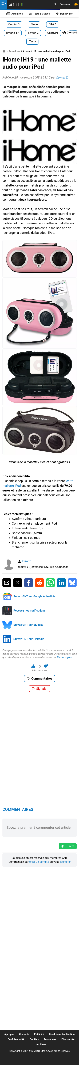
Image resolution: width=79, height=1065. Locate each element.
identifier (65, 861)
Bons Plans (64, 13)
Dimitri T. (28, 561)
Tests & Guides (39, 13)
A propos (9, 1034)
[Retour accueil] (16, 4)
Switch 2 (33, 33)
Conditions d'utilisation (62, 1034)
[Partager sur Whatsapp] (50, 582)
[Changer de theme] (76, 4)
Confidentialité (16, 1039)
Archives (41, 1044)
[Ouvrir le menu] (3, 4)
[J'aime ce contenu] (33, 666)
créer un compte (39, 861)
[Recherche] (55, 4)
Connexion (65, 4)
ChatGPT (52, 33)
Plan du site (67, 1039)
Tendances (50, 1039)
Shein (34, 24)
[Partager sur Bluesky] (72, 582)
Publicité (39, 1034)
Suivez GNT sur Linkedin (28, 639)
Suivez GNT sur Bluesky (28, 624)
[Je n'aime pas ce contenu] (46, 666)
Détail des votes (39, 670)
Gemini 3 (13, 24)
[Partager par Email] (6, 582)
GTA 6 (52, 24)
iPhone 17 (12, 33)
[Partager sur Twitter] (17, 582)
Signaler (39, 688)
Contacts (24, 1034)
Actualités (14, 13)
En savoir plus (64, 657)
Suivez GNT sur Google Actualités (34, 596)
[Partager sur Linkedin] (61, 582)
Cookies (34, 1039)
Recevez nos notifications (29, 610)
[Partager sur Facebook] (28, 582)
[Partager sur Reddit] (39, 582)
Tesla (32, 41)
